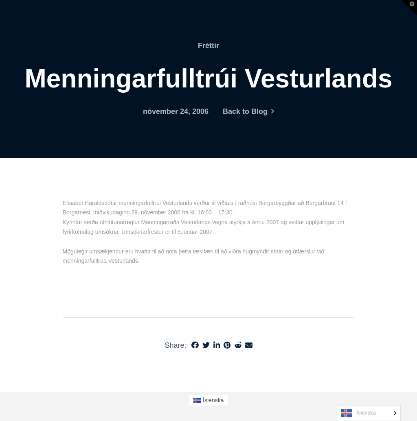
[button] (409, 7)
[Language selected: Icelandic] (369, 413)
